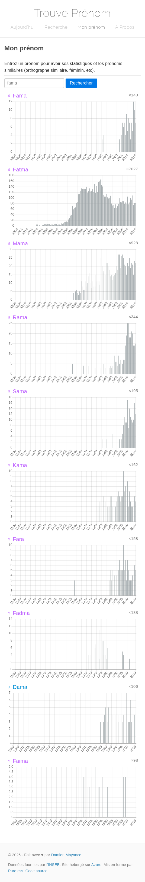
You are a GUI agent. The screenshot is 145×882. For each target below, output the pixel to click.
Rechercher (81, 83)
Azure (96, 865)
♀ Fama (17, 96)
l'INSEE (53, 865)
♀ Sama (17, 391)
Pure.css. (16, 871)
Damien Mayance (66, 855)
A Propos (124, 27)
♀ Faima (17, 761)
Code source (36, 871)
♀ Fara (15, 539)
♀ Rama (17, 317)
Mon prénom (91, 27)
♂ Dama (17, 687)
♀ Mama (17, 243)
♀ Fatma (17, 170)
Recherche (56, 27)
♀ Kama (17, 465)
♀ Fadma (18, 613)
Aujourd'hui (23, 27)
